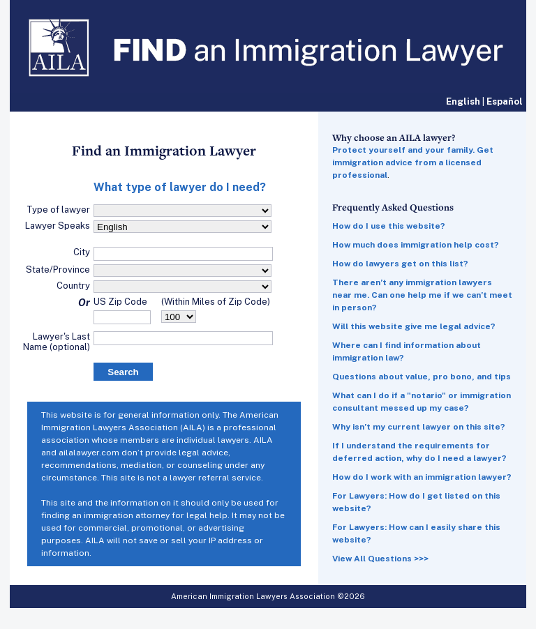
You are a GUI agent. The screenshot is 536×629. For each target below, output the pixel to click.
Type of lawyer (58, 209)
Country (73, 285)
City (81, 252)
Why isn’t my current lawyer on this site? (418, 427)
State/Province (58, 269)
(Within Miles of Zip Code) (215, 301)
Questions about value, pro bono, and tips (421, 376)
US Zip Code (120, 301)
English (463, 101)
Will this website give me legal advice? (414, 326)
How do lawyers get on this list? (400, 263)
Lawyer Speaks (57, 225)
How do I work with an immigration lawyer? (422, 477)
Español (504, 101)
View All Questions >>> (380, 558)
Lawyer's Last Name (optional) (56, 341)
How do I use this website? (388, 226)
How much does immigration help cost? (415, 245)
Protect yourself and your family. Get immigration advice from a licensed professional (412, 162)
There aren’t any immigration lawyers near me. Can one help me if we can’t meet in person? (422, 295)
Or (84, 302)
